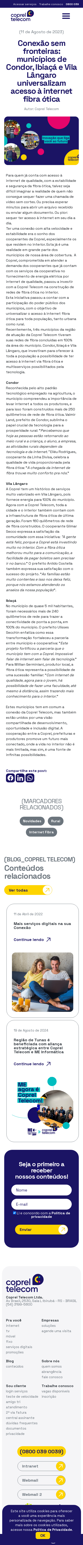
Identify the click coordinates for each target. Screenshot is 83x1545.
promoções (15, 1352)
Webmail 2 (43, 1494)
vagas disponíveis (56, 1391)
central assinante (20, 1418)
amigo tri (13, 1402)
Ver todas (30, 890)
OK (42, 1535)
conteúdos (14, 1366)
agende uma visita (56, 1331)
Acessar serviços (25, 4)
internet (12, 1325)
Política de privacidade (50, 1215)
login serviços (17, 1391)
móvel (10, 1336)
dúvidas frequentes (22, 1423)
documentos (16, 1428)
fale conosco (52, 1377)
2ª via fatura (16, 1412)
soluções (49, 1325)
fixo (9, 1341)
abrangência (52, 1372)
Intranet (43, 1466)
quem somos (52, 1366)
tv (8, 1331)
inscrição (49, 1396)
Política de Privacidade (52, 1530)
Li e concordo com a (41, 1215)
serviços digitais (19, 1347)
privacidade (15, 1434)
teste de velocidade (22, 1396)
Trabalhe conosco (51, 4)
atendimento (16, 1407)
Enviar (44, 1229)
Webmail (43, 1480)
